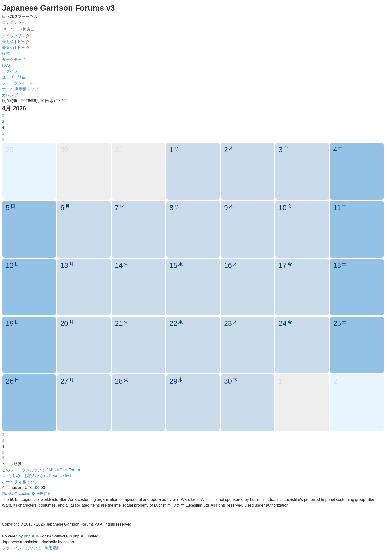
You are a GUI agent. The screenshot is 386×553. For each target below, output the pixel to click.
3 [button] (3, 121)
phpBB (30, 536)
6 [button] (3, 139)
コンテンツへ (14, 22)
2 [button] (3, 116)
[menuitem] (16, 42)
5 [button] (3, 133)
